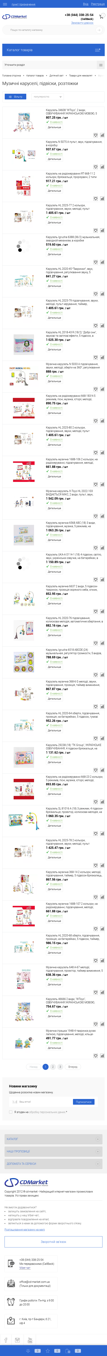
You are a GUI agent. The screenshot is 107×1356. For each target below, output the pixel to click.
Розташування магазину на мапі (25, 1229)
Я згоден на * (40, 1112)
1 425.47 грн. (58, 848)
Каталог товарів (53, 50)
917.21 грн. (57, 181)
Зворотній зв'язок (53, 1242)
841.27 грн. (57, 276)
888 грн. (55, 372)
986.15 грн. (57, 943)
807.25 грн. (57, 118)
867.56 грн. (57, 880)
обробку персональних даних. (47, 1112)
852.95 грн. (57, 594)
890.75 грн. (57, 403)
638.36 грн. (57, 975)
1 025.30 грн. (58, 340)
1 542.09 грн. (58, 499)
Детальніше (54, 127)
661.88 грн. (57, 467)
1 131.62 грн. (58, 753)
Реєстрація (98, 4)
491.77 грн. (57, 1038)
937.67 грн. (57, 149)
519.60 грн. (57, 245)
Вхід (85, 4)
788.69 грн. (57, 657)
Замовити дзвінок (82, 22)
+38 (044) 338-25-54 (79, 15)
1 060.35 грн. (58, 816)
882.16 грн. (57, 626)
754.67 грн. (57, 1006)
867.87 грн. (57, 689)
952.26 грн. (57, 721)
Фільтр (15, 96)
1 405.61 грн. (58, 213)
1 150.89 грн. (58, 562)
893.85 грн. (57, 784)
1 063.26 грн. (58, 530)
